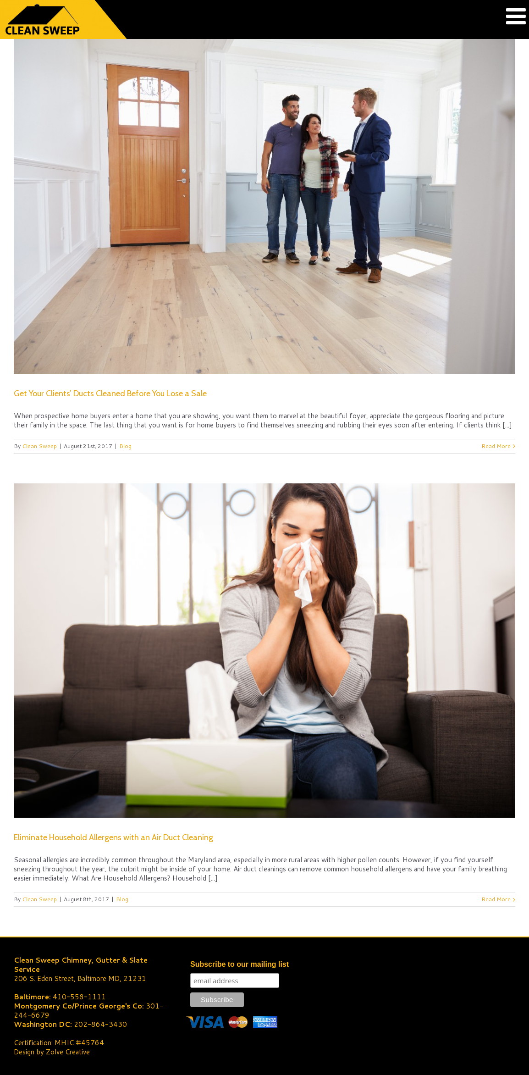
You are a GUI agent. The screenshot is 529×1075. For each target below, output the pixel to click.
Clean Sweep (39, 446)
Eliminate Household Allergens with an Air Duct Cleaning (113, 837)
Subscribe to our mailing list (239, 964)
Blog (125, 446)
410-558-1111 (79, 997)
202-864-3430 (100, 1024)
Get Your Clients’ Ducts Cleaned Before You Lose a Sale (110, 393)
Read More (496, 446)
